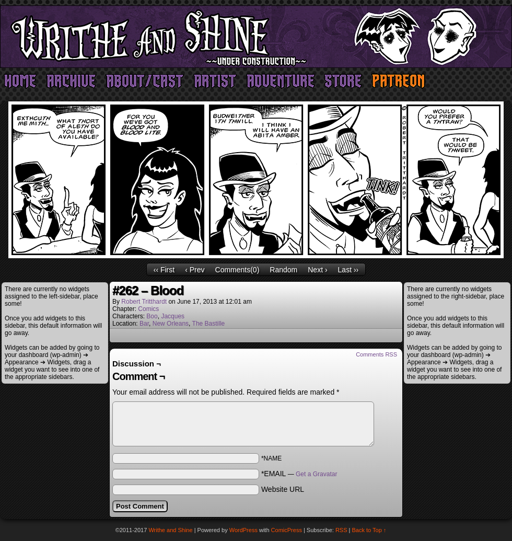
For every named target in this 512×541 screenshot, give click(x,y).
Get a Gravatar (316, 474)
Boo (151, 316)
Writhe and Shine (256, 36)
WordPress (243, 530)
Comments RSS (376, 354)
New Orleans (171, 323)
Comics (148, 309)
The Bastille (208, 323)
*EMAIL (299, 473)
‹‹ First (164, 270)
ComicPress (286, 530)
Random (283, 270)
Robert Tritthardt (144, 301)
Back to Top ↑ (369, 530)
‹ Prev (194, 270)
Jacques (172, 316)
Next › (317, 270)
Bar (144, 323)
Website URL (282, 489)
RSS (341, 530)
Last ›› (348, 270)
